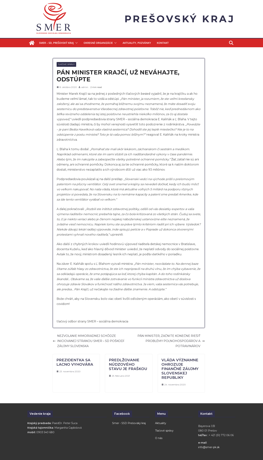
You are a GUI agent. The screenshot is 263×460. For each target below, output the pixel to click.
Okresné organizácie (98, 43)
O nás (158, 438)
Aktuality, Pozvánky (137, 43)
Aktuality (160, 423)
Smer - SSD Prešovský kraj (129, 423)
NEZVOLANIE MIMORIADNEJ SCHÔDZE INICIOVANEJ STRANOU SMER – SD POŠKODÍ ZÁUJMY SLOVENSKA (88, 341)
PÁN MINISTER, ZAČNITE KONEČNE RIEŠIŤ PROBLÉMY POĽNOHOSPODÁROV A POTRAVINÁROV (171, 341)
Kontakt (163, 43)
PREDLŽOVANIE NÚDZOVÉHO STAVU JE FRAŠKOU (128, 364)
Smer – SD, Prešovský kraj (56, 43)
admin (84, 87)
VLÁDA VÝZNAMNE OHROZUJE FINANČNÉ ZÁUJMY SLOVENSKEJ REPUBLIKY (180, 369)
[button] (76, 42)
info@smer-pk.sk (209, 447)
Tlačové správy (66, 64)
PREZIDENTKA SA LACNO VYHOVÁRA (74, 362)
